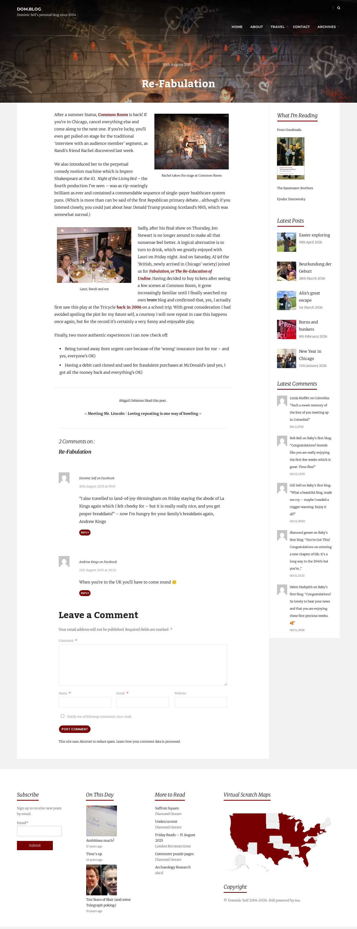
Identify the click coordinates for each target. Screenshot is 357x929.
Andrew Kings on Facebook (109, 562)
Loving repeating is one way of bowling (163, 415)
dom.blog (29, 6)
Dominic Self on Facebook (108, 479)
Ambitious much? (100, 843)
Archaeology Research (173, 869)
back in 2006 (129, 309)
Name (65, 694)
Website (180, 694)
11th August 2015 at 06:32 (97, 570)
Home (226, 9)
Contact (290, 9)
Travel (267, 9)
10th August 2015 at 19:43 (97, 488)
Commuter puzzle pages (174, 856)
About (246, 9)
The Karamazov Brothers (295, 188)
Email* (39, 831)
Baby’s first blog (319, 438)
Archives (316, 9)
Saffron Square (167, 810)
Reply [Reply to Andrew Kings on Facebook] (85, 593)
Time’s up (94, 856)
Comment (68, 641)
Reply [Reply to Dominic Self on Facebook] (85, 534)
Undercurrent (166, 824)
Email (122, 694)
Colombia (322, 398)
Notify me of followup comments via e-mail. (95, 717)
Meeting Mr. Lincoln (106, 415)
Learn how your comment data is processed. (148, 742)
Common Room (113, 116)
